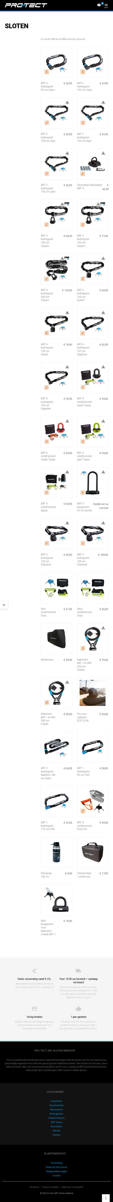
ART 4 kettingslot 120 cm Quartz (83, 295)
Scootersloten (56, 1105)
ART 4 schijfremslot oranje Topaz (48, 456)
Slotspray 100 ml (46, 875)
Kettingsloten (56, 1113)
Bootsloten (56, 1126)
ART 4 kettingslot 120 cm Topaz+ (47, 240)
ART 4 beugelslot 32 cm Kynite (84, 507)
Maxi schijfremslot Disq (84, 612)
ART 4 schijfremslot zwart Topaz (84, 402)
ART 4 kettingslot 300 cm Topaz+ (47, 295)
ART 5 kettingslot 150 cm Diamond (83, 559)
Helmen (57, 1130)
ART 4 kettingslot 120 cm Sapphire (83, 349)
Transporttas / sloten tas (84, 875)
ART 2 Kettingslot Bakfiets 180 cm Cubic (48, 773)
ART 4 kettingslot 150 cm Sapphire (47, 403)
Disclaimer (34, 1187)
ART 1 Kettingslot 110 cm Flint (48, 826)
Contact (56, 1175)
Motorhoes (47, 659)
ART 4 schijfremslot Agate (48, 507)
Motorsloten (56, 1109)
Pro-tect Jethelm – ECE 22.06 (83, 717)
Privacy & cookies (50, 1187)
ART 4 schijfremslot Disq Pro (84, 826)
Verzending (57, 1163)
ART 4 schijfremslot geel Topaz (84, 456)
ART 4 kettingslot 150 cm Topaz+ (83, 240)
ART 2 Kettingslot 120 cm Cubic (84, 86)
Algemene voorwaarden (73, 1187)
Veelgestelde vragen (56, 1171)
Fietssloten (56, 1101)
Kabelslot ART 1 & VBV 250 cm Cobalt (84, 664)
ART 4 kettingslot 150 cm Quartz (47, 349)
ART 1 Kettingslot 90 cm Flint (83, 771)
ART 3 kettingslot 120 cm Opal (84, 137)
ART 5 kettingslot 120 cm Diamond (47, 559)
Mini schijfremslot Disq (48, 612)
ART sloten (56, 1122)
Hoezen (57, 1135)
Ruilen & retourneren (56, 1167)
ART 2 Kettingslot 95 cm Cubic (48, 86)
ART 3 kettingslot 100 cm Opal (48, 137)
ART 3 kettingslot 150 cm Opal (48, 188)
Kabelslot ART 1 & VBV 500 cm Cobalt (48, 719)
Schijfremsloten (56, 1118)
